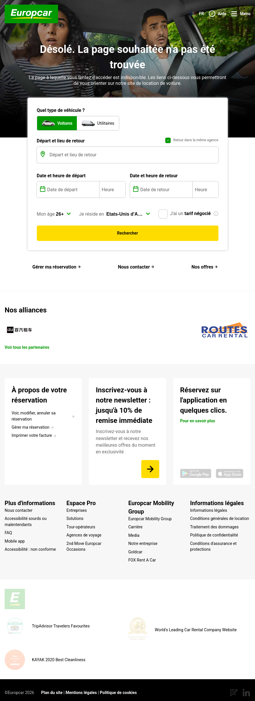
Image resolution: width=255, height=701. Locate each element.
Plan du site (52, 687)
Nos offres (204, 267)
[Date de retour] (165, 189)
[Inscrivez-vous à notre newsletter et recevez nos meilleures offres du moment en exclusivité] (150, 469)
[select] (63, 213)
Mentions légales (81, 687)
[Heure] (112, 189)
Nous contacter (136, 267)
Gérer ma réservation (56, 267)
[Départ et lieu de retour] (133, 155)
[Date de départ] (72, 189)
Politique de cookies (118, 687)
